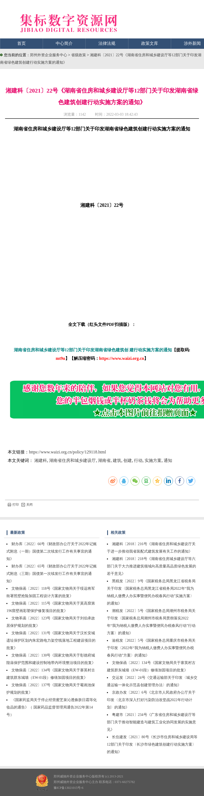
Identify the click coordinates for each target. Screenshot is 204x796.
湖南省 (104, 460)
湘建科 (40, 460)
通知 (168, 460)
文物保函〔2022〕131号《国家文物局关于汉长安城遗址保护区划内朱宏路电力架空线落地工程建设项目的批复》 (51, 640)
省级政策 (79, 55)
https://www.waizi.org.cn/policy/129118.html (67, 452)
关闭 (27, 504)
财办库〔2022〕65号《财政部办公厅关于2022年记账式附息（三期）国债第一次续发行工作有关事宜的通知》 (51, 573)
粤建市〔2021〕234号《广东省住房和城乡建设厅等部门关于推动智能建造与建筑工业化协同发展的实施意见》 (151, 722)
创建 (127, 460)
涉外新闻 (192, 43)
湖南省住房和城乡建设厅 (72, 460)
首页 (21, 43)
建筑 (117, 460)
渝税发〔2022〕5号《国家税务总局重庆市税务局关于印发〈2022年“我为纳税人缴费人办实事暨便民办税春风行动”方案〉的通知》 (151, 647)
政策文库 (149, 43)
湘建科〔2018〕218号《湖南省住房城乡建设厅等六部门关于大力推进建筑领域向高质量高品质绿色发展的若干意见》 (151, 566)
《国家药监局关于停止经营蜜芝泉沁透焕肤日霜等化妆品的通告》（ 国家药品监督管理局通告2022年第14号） (51, 707)
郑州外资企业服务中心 (48, 55)
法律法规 (106, 43)
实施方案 (153, 460)
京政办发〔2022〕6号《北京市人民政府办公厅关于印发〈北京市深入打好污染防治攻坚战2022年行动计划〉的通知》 (151, 699)
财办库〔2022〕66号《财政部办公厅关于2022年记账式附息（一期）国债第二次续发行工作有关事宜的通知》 (51, 551)
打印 (13, 504)
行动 (138, 460)
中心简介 (64, 43)
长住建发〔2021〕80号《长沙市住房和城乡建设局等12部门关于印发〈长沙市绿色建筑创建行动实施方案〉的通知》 (152, 744)
